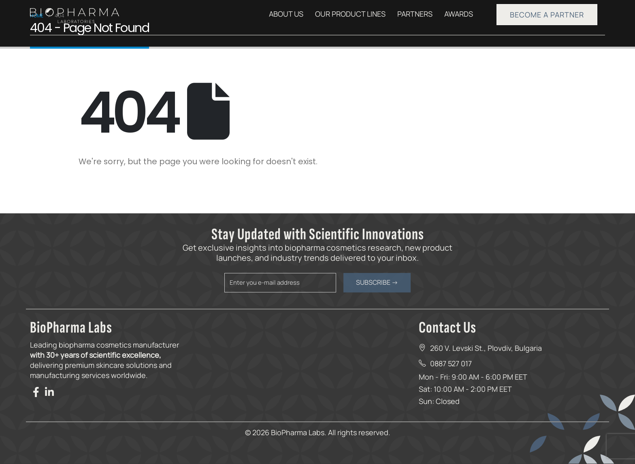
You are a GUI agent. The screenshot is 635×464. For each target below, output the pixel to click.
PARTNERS (415, 14)
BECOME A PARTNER (547, 14)
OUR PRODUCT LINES (350, 14)
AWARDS (458, 14)
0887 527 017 (451, 363)
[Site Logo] (74, 15)
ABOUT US (286, 14)
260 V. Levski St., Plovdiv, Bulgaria (486, 348)
